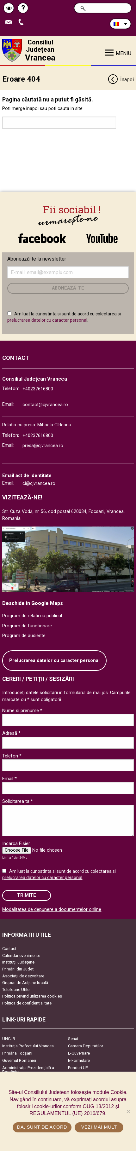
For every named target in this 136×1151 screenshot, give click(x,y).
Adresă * (11, 733)
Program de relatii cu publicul (32, 616)
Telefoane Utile (15, 989)
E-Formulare (79, 1060)
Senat (73, 1038)
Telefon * (12, 756)
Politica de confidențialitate (27, 1003)
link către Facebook (42, 238)
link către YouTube (102, 238)
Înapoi (120, 79)
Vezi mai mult (99, 1127)
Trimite (26, 895)
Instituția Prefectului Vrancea (28, 1046)
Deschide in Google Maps (32, 603)
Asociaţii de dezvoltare (23, 976)
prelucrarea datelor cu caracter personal (47, 320)
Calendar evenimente (21, 955)
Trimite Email (10, 22)
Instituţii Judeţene (18, 962)
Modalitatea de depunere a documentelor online (51, 909)
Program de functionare (27, 626)
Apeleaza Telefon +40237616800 (22, 22)
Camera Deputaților (85, 1046)
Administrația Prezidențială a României (28, 1069)
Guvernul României (19, 1060)
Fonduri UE (78, 1067)
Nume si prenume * (22, 710)
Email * (9, 778)
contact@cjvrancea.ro (45, 404)
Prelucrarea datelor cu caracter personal (54, 660)
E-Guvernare (79, 1053)
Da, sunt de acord (42, 1127)
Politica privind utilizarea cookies (32, 996)
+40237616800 (37, 389)
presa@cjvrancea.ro (42, 445)
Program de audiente (24, 635)
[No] (128, 1111)
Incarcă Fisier (16, 843)
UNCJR (8, 1038)
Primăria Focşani (17, 1053)
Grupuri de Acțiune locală (25, 982)
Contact (9, 948)
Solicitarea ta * (17, 801)
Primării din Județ (18, 969)
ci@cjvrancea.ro (38, 483)
